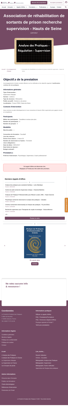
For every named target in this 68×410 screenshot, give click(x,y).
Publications (43, 7)
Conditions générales (8, 334)
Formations (33, 7)
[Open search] (65, 7)
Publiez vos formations (8, 381)
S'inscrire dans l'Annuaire (9, 378)
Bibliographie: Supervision (43, 363)
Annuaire (11, 7)
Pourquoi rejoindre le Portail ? (44, 322)
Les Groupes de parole (8, 365)
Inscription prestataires (56, 2)
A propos (52, 7)
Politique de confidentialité (9, 340)
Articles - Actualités (41, 358)
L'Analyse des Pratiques (9, 355)
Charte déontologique (8, 384)
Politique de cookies (7, 342)
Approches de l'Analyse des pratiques (47, 368)
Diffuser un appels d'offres (43, 314)
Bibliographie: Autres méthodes (45, 365)
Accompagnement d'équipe (11, 70)
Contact (59, 7)
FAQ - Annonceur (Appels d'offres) (46, 320)
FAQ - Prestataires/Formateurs (45, 317)
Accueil (4, 7)
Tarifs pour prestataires (42, 325)
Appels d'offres (22, 7)
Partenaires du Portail (8, 390)
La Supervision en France (9, 363)
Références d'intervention (9, 387)
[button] (4, 245)
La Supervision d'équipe (9, 360)
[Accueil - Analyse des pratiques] (12, 2)
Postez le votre (35, 218)
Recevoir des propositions (38, 2)
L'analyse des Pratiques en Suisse (12, 358)
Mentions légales (7, 337)
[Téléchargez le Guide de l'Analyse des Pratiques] (66, 205)
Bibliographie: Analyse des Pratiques (46, 360)
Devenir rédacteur (41, 355)
